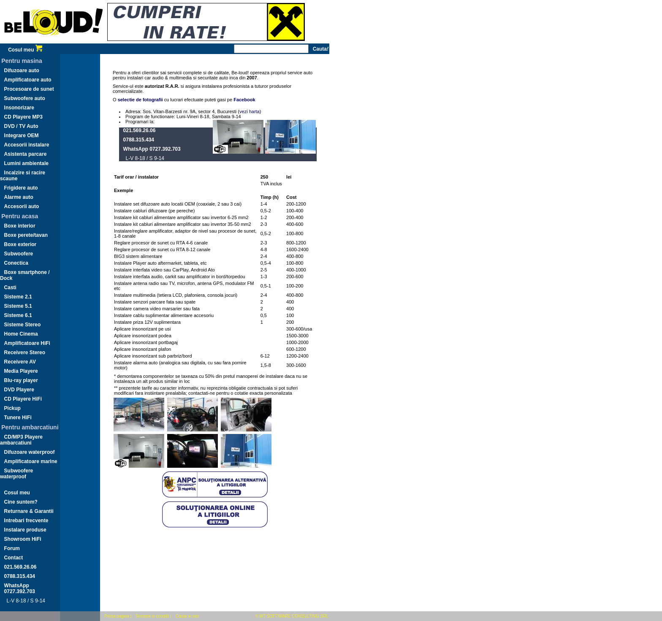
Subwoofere (18, 254)
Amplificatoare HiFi (27, 343)
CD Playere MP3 (23, 117)
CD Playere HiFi (23, 399)
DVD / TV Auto (21, 126)
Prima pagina (116, 616)
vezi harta (249, 111)
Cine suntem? (21, 502)
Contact (13, 558)
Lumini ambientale (26, 163)
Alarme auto (18, 197)
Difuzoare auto (21, 70)
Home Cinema (21, 334)
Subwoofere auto (24, 98)
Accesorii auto (21, 206)
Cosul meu (25, 50)
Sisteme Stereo (22, 325)
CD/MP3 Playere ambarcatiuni (21, 440)
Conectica (16, 263)
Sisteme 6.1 (18, 315)
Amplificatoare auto (28, 80)
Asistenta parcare (25, 154)
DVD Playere (19, 390)
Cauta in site (187, 616)
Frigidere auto (21, 188)
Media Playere (21, 371)
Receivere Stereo (24, 352)
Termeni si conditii (152, 616)
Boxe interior (19, 226)
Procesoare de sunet (29, 89)
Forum (12, 548)
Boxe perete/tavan (26, 235)
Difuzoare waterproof (29, 452)
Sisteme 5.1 (18, 306)
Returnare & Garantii (29, 511)
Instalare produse (25, 530)
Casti (10, 287)
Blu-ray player (21, 380)
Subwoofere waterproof (16, 474)
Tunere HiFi (18, 417)
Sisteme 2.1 (18, 297)
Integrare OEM (21, 135)
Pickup (12, 408)
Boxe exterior (20, 244)
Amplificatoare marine (30, 461)
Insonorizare (19, 108)
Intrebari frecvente (26, 520)
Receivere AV (20, 362)
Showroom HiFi (22, 539)
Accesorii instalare (26, 145)
